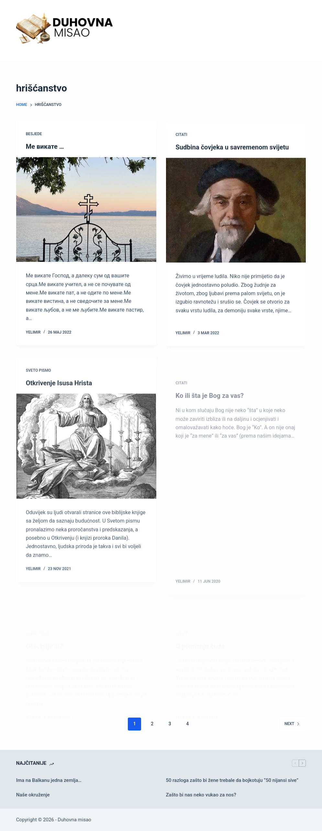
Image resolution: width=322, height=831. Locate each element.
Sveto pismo (38, 377)
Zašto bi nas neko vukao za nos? (201, 795)
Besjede (34, 134)
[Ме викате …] (86, 209)
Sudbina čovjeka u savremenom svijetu (232, 149)
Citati (181, 136)
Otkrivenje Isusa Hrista (59, 390)
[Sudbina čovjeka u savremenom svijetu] (236, 212)
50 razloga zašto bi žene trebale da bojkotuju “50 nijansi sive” (232, 780)
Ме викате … (45, 147)
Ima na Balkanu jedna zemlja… (49, 780)
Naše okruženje (33, 795)
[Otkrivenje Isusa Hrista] (86, 453)
